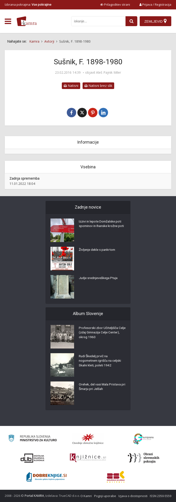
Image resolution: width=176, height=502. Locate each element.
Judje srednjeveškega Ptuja (99, 278)
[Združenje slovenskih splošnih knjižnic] (88, 458)
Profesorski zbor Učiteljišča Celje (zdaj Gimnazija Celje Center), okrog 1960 (99, 333)
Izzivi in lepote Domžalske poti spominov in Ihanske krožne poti (101, 226)
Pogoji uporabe (105, 496)
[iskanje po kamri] (98, 21)
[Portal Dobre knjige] (46, 477)
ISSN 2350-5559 (160, 496)
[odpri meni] (8, 21)
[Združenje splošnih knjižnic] (116, 477)
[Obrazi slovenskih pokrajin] (144, 458)
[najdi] (131, 21)
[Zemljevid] (155, 21)
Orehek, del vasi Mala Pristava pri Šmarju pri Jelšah (101, 387)
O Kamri (86, 496)
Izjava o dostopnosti (132, 496)
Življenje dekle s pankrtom (98, 250)
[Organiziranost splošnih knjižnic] (88, 439)
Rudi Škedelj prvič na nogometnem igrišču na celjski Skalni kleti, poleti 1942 (101, 361)
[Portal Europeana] (144, 439)
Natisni (71, 85)
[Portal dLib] (33, 458)
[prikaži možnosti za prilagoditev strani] (115, 4)
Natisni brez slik (98, 85)
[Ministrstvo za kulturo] (32, 439)
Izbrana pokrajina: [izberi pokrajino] (28, 4)
